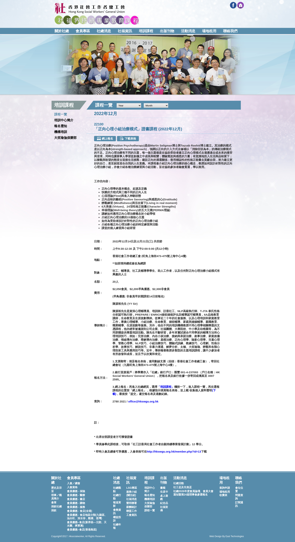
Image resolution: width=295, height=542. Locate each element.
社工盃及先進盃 (182, 487)
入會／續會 (73, 483)
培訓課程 (146, 31)
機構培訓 (60, 132)
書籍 (162, 487)
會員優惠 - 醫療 (76, 495)
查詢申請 (224, 487)
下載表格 (128, 138)
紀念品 (164, 503)
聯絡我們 (230, 31)
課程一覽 (60, 114)
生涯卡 (164, 491)
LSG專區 (131, 487)
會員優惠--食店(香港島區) (82, 529)
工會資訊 (131, 514)
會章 (53, 502)
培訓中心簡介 (63, 120)
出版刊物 (167, 31)
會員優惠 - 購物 (76, 503)
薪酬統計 (131, 506)
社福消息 (131, 499)
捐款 (53, 510)
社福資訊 (125, 31)
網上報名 (105, 138)
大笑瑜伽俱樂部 (65, 138)
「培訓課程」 (165, 386)
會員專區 (83, 31)
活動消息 (188, 31)
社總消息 (104, 31)
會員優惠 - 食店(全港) (79, 510)
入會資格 (72, 487)
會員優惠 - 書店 (76, 499)
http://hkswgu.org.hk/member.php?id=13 (174, 451)
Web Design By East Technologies (226, 536)
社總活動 (178, 483)
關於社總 (62, 31)
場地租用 (209, 31)
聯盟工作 (131, 510)
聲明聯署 (131, 503)
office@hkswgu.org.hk (143, 401)
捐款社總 (56, 506)
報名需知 (60, 126)
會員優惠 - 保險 (76, 491)
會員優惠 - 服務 (76, 506)
